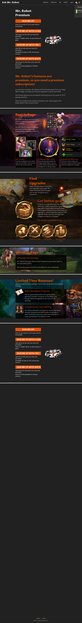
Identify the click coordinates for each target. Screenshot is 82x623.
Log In (71, 2)
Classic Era (54, 2)
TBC (60, 2)
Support (38, 618)
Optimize (45, 2)
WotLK (66, 2)
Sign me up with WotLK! (29, 58)
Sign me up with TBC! (28, 45)
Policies (44, 618)
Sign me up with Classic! (29, 31)
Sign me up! (28, 21)
